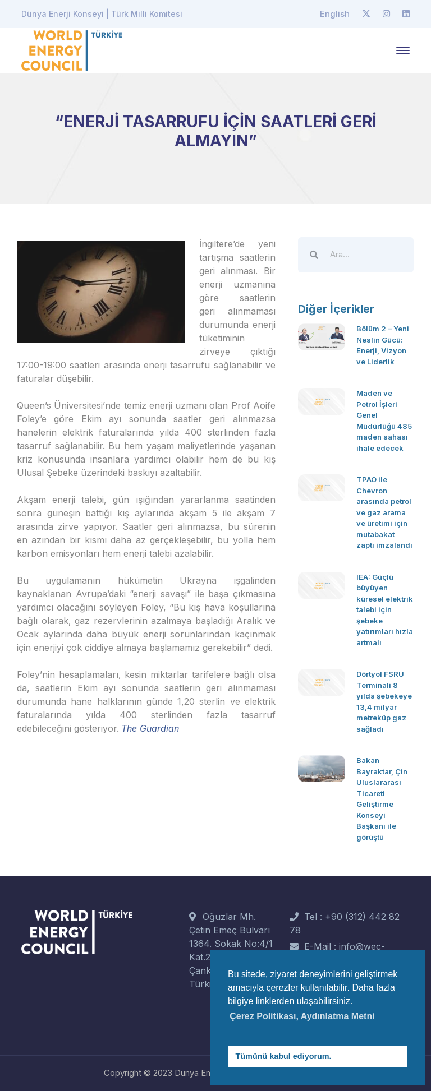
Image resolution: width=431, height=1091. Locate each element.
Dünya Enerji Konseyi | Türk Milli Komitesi (101, 14)
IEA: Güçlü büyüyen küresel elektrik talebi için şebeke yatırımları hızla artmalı (384, 609)
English (335, 13)
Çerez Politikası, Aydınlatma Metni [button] (302, 1016)
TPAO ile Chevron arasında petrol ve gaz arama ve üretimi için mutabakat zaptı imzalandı (384, 512)
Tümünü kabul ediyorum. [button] (284, 1056)
